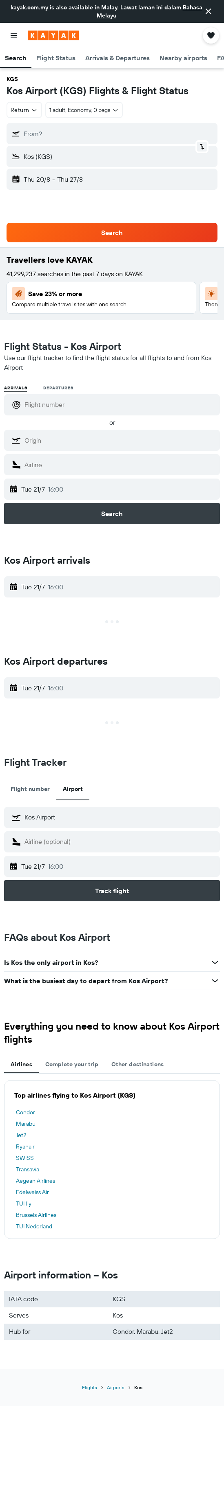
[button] (208, 11)
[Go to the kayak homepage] (53, 35)
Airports (115, 1387)
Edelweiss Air (32, 1192)
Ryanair (25, 1146)
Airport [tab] (73, 789)
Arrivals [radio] (15, 388)
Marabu (25, 1123)
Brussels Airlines (36, 1215)
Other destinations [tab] (137, 1064)
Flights (89, 1387)
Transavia (27, 1169)
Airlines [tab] (21, 1064)
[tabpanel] (112, 1159)
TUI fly (23, 1203)
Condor (25, 1112)
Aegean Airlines (35, 1180)
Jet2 (21, 1135)
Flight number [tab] (30, 789)
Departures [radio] (58, 388)
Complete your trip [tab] (71, 1064)
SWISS (25, 1158)
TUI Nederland (34, 1226)
